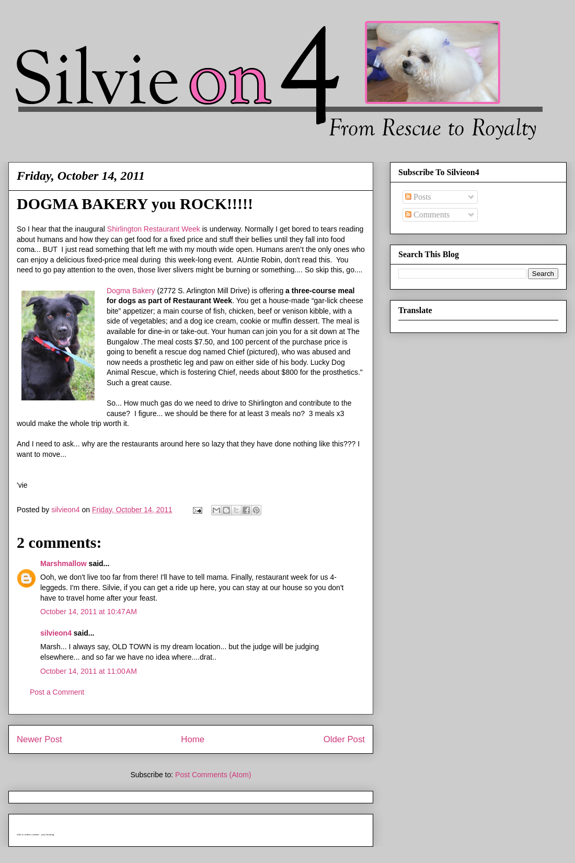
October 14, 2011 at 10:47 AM (88, 611)
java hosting (47, 834)
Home (192, 739)
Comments (427, 214)
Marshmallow (63, 563)
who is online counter (28, 834)
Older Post (344, 739)
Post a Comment (57, 692)
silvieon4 (56, 633)
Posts (418, 196)
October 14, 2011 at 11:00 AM (88, 671)
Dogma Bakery (131, 290)
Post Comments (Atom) (213, 774)
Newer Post (39, 739)
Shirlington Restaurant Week (153, 229)
